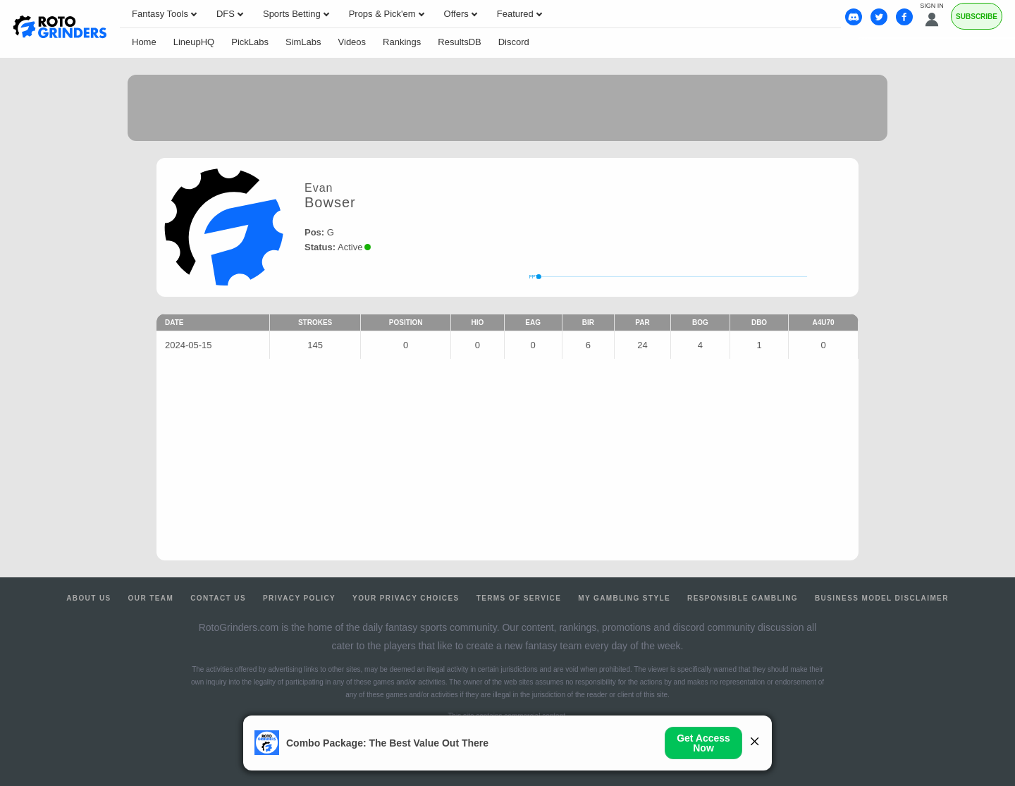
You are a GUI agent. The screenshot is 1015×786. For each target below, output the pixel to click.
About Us (88, 598)
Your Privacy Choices (406, 598)
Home (144, 42)
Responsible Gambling (742, 598)
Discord (513, 42)
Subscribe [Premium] (976, 16)
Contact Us (218, 598)
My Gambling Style (624, 598)
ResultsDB (459, 42)
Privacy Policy (299, 598)
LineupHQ (194, 42)
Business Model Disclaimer (882, 598)
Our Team (151, 598)
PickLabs (250, 42)
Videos (352, 42)
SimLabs (303, 42)
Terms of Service (519, 598)
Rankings (402, 42)
